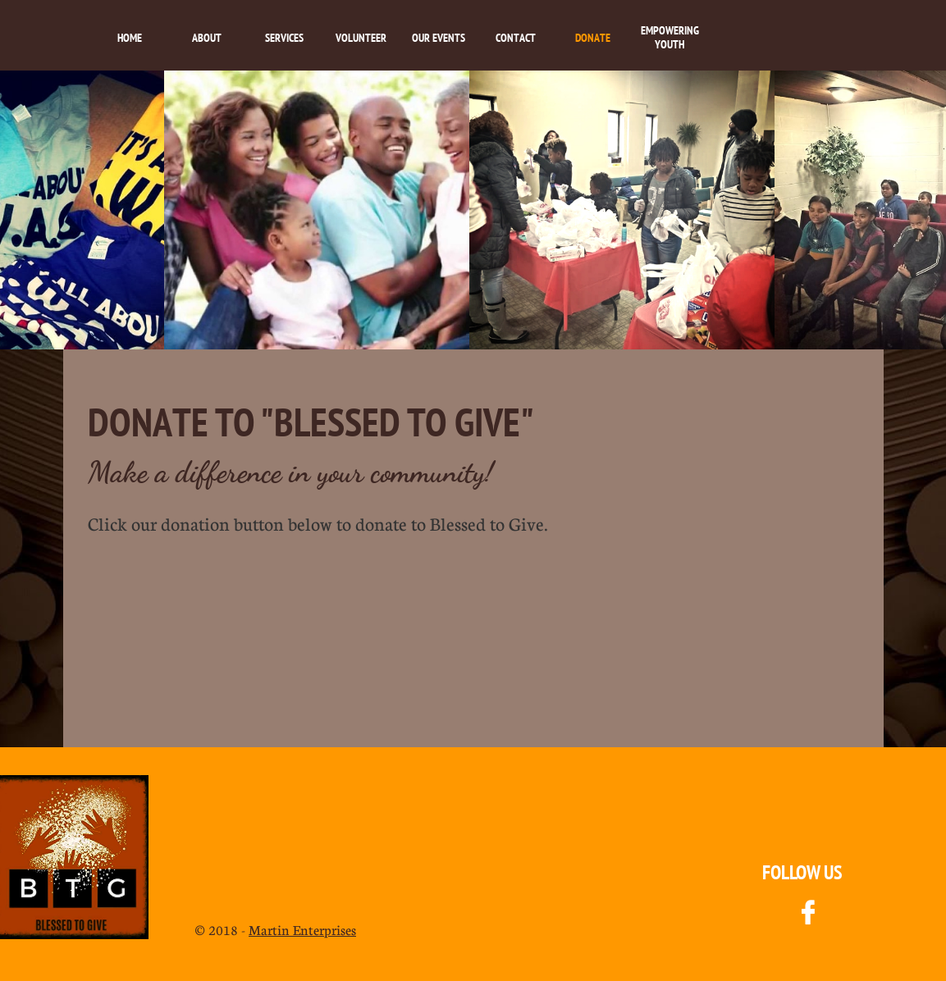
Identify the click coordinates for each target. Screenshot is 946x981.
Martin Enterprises (302, 930)
